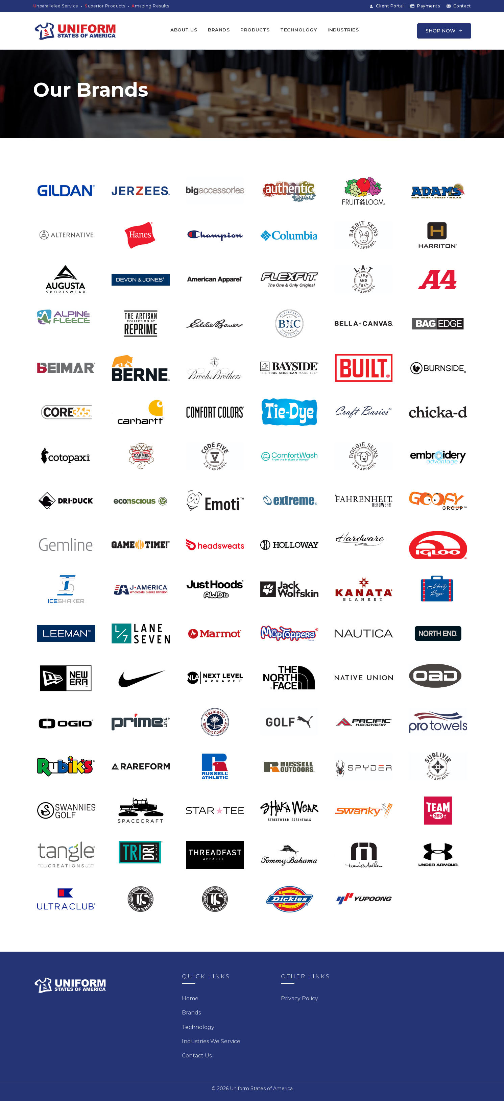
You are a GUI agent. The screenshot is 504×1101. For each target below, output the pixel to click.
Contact (459, 5)
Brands (219, 29)
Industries (343, 29)
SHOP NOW (444, 31)
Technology (298, 29)
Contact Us (197, 1055)
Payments (425, 5)
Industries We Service (211, 1041)
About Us (183, 29)
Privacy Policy (299, 998)
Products (254, 29)
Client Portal (386, 5)
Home (190, 998)
